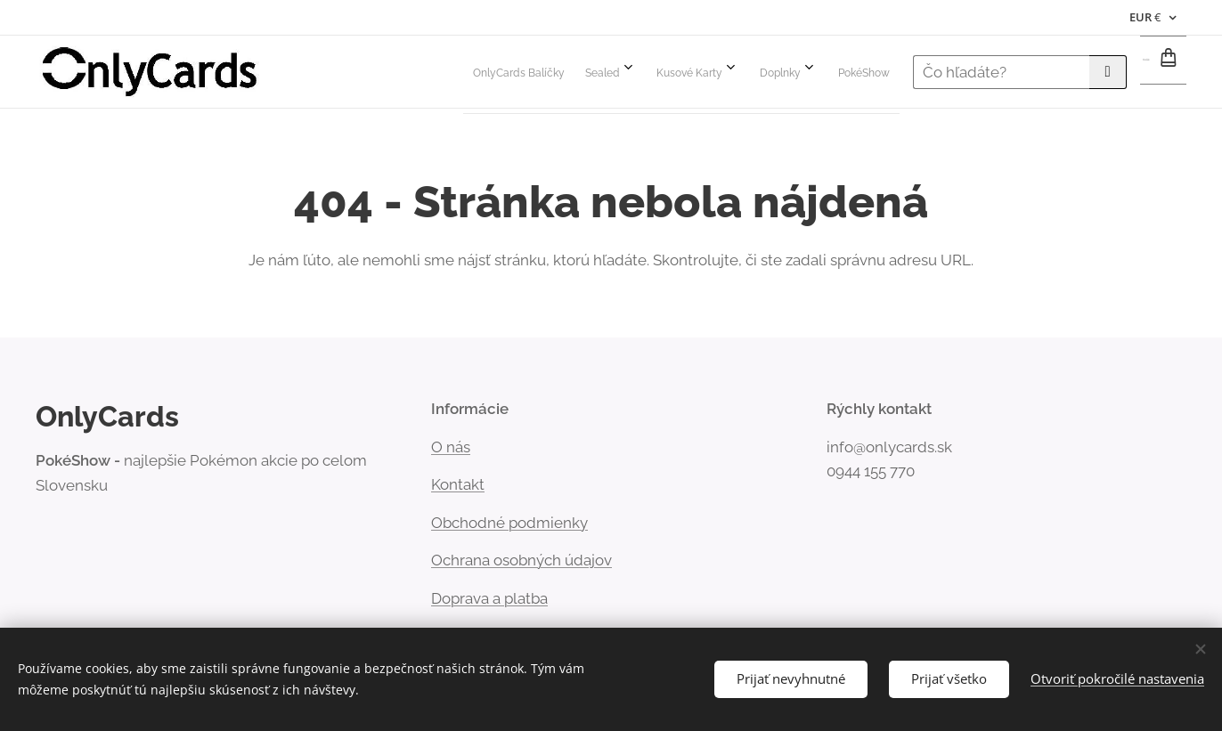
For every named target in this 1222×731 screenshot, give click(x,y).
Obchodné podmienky (509, 523)
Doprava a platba (489, 598)
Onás (450, 447)
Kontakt (458, 484)
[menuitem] (675, 72)
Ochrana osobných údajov (521, 560)
